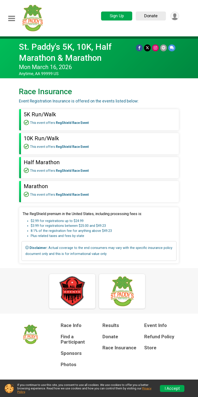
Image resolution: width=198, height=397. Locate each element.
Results (110, 325)
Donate (151, 15)
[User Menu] (175, 16)
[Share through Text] (171, 47)
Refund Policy (159, 336)
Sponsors (71, 353)
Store (150, 347)
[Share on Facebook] (139, 47)
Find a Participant (73, 339)
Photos (68, 364)
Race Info (71, 325)
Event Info (155, 325)
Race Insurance (119, 347)
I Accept (172, 388)
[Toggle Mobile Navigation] (11, 18)
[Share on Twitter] (147, 47)
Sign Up (117, 15)
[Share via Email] (163, 47)
